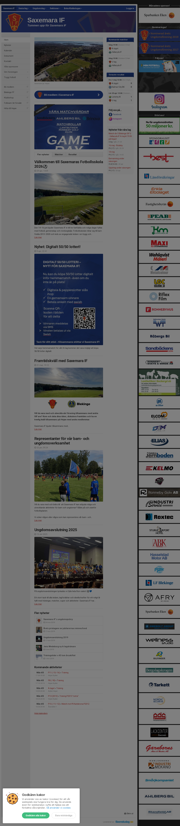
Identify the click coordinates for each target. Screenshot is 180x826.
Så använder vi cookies (58, 807)
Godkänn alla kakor (36, 815)
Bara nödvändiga (63, 815)
